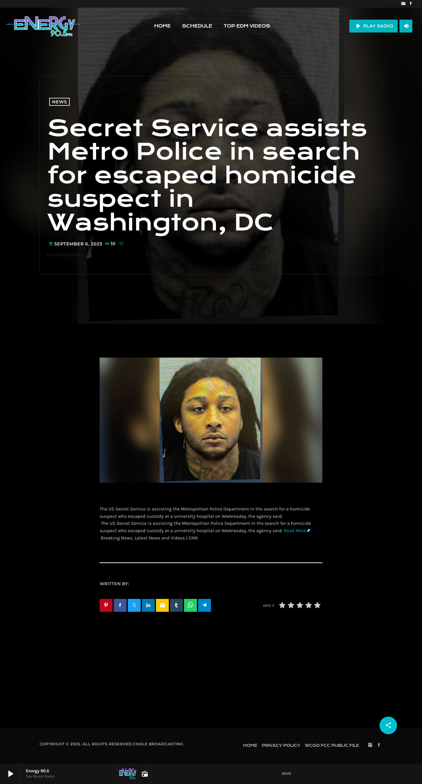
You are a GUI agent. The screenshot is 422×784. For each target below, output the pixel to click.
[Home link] (43, 26)
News (59, 102)
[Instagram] (403, 4)
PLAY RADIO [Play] (373, 26)
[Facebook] (411, 4)
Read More (295, 531)
